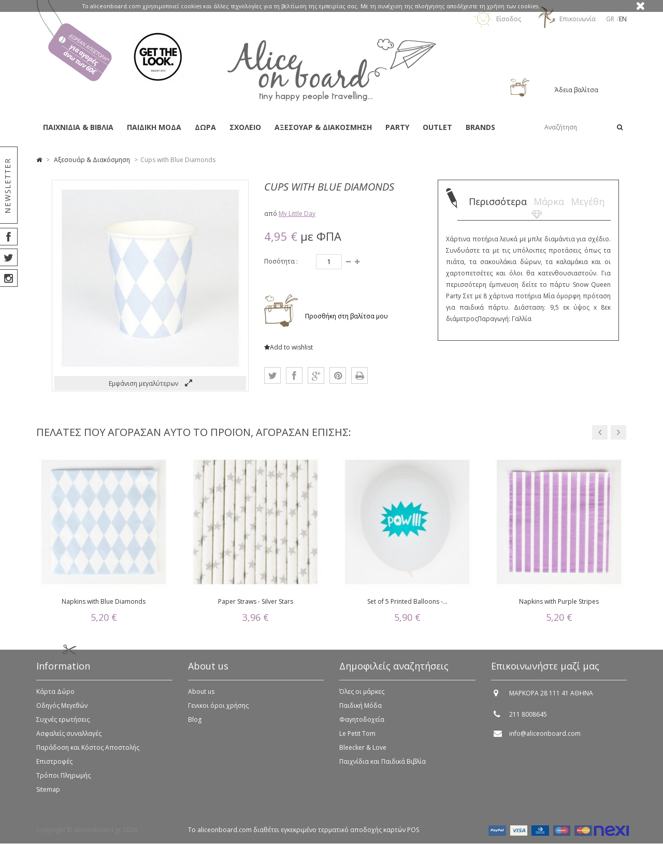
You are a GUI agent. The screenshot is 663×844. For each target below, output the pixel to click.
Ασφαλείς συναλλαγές (69, 737)
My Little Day (297, 213)
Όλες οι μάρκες (361, 695)
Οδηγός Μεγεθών (62, 709)
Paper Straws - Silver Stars (255, 601)
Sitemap (48, 793)
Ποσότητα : (281, 261)
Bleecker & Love (362, 751)
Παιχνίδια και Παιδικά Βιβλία (382, 765)
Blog (194, 723)
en (623, 18)
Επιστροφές (54, 765)
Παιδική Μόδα (360, 709)
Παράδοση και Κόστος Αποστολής (87, 751)
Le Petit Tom (357, 737)
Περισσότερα (498, 201)
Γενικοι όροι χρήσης (218, 709)
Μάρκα (549, 201)
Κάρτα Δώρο (55, 695)
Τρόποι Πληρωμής (63, 779)
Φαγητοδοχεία (361, 723)
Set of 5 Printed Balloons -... (407, 601)
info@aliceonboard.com (545, 737)
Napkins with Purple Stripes (559, 601)
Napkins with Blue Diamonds (104, 601)
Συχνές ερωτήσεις (63, 723)
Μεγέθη (587, 201)
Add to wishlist (288, 347)
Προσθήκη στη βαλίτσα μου (346, 316)
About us (201, 695)
